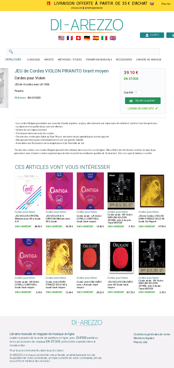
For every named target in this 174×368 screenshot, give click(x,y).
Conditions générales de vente (152, 334)
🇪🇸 (96, 38)
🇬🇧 (113, 38)
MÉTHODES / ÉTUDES (70, 59)
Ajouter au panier (143, 100)
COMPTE (152, 34)
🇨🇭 (78, 38)
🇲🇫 (70, 38)
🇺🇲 (61, 38)
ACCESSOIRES (124, 59)
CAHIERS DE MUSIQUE (148, 59)
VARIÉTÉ (49, 59)
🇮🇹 (104, 38)
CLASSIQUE (33, 59)
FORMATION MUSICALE (99, 59)
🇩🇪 (87, 38)
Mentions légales (144, 338)
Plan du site (141, 342)
